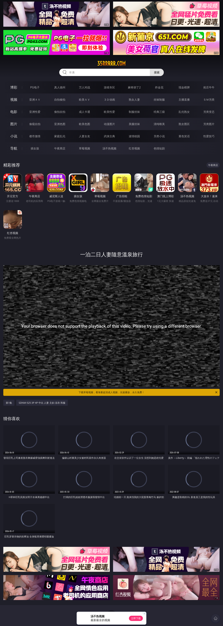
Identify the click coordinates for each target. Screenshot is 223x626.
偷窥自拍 (34, 124)
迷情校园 (134, 136)
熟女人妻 (134, 99)
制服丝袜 (134, 112)
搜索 (157, 72)
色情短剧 (159, 148)
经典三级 (159, 112)
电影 (13, 111)
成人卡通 (84, 112)
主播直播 (184, 99)
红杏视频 (134, 148)
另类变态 (208, 112)
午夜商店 (59, 148)
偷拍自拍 (59, 112)
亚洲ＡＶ (34, 99)
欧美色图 (84, 124)
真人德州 (59, 87)
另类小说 (159, 136)
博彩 (13, 87)
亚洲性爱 (34, 112)
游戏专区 (109, 87)
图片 (13, 124)
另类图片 (208, 124)
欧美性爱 (109, 112)
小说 (13, 136)
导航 (13, 148)
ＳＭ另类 (208, 99)
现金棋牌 (184, 87)
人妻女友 (84, 136)
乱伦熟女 (184, 112)
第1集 (9, 402)
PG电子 (34, 87)
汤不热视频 (109, 148)
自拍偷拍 (59, 99)
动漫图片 (109, 124)
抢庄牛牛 (208, 87)
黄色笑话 (184, 136)
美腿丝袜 (134, 124)
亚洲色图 (59, 124)
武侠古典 (109, 136)
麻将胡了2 (134, 87)
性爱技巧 (208, 136)
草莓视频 (84, 148)
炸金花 (159, 87)
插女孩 (35, 148)
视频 (13, 99)
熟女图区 (184, 124)
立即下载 (136, 618)
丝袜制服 (159, 99)
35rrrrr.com (111, 63)
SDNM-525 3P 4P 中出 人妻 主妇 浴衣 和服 (42, 402)
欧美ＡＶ (84, 99)
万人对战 (84, 87)
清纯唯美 (159, 124)
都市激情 (34, 136)
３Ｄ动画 (109, 99)
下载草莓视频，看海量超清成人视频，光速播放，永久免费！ (148, 392)
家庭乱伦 (59, 136)
